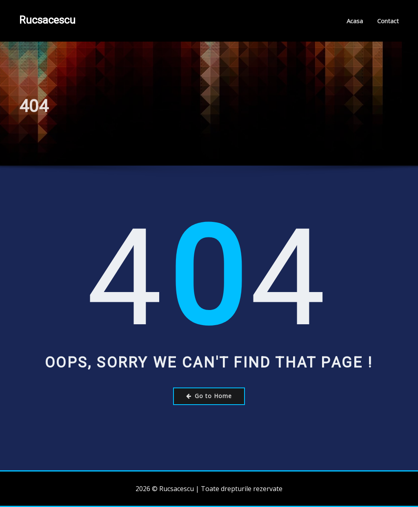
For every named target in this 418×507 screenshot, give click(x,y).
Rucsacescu (47, 20)
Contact (388, 21)
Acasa (355, 21)
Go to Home (209, 396)
